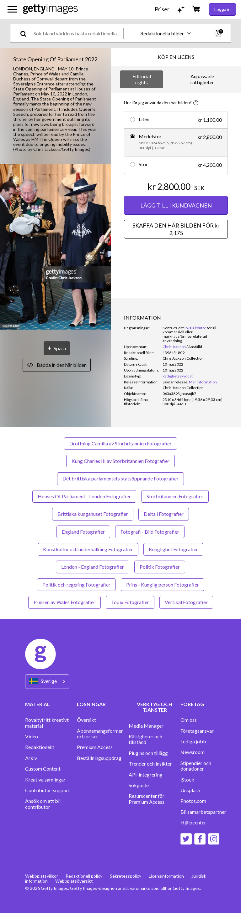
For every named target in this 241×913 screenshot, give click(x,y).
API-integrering (146, 774)
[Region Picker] (47, 681)
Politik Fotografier (160, 567)
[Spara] (57, 348)
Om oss (188, 720)
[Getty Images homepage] (50, 9)
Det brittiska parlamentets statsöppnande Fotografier (120, 478)
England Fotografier (83, 532)
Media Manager (146, 726)
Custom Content (43, 769)
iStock (187, 779)
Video (31, 736)
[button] (55, 247)
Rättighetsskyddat (178, 376)
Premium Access (95, 747)
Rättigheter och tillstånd (145, 739)
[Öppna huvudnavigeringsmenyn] (12, 9)
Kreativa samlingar (45, 779)
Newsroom (192, 752)
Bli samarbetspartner (203, 812)
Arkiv (31, 758)
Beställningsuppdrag (99, 758)
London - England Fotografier (92, 567)
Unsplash (190, 790)
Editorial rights (141, 79)
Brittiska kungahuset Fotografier (92, 514)
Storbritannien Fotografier (175, 496)
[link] (175, 382)
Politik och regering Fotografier (76, 584)
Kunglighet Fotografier (173, 549)
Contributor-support (47, 790)
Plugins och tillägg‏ (148, 753)
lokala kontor (195, 328)
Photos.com (193, 801)
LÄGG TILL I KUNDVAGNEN (176, 205)
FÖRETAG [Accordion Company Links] (192, 704)
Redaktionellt (39, 747)
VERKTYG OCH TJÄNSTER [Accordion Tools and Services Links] (154, 707)
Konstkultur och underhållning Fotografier (88, 549)
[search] (25, 33)
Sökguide (139, 785)
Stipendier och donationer (195, 766)
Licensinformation (166, 876)
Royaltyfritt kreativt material (47, 722)
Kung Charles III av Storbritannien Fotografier (120, 461)
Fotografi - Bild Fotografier (149, 532)
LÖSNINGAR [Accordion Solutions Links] (91, 704)
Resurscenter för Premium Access (146, 798)
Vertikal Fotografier (186, 602)
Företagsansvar (197, 731)
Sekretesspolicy (125, 876)
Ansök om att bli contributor (43, 803)
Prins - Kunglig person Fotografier (162, 584)
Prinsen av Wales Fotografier (64, 602)
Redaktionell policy (84, 876)
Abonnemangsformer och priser (100, 733)
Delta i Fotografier (164, 514)
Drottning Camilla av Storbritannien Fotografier (120, 443)
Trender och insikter (150, 764)
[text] (77, 33)
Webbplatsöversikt (74, 881)
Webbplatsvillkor (41, 876)
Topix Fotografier (130, 602)
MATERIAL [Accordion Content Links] (37, 704)
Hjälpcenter (193, 822)
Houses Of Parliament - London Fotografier (84, 496)
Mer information (203, 382)
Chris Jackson (174, 346)
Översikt (86, 720)
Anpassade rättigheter (202, 79)
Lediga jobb (193, 741)
